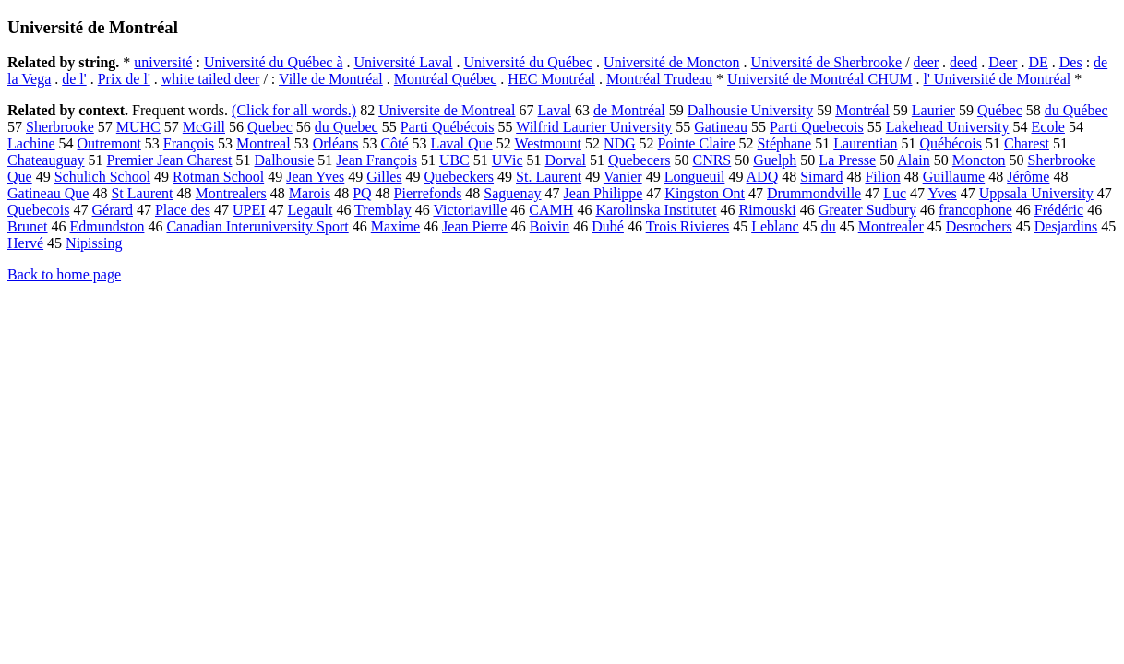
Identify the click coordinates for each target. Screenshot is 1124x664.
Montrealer (891, 226)
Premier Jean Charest (170, 160)
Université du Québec (528, 62)
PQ (362, 193)
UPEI (249, 210)
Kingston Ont (704, 193)
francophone (975, 210)
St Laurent (142, 193)
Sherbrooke (60, 127)
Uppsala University (1036, 193)
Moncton (979, 160)
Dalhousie (284, 160)
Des (1070, 62)
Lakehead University (948, 127)
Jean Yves (315, 176)
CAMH (551, 210)
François (188, 143)
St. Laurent (548, 176)
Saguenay (512, 193)
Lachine (31, 143)
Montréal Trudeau (659, 79)
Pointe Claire (696, 143)
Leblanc (775, 226)
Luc (894, 193)
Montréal (862, 110)
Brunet (27, 226)
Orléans (336, 143)
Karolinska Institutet (655, 210)
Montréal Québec (445, 79)
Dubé (608, 226)
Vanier (623, 176)
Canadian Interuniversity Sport (257, 226)
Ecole (1048, 127)
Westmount (547, 143)
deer (926, 62)
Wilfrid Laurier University (594, 127)
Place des (182, 210)
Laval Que (462, 143)
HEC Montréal (551, 79)
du (828, 226)
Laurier (933, 110)
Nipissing (94, 243)
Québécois (951, 143)
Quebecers (639, 160)
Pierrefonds (428, 193)
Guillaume (954, 176)
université (163, 62)
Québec (999, 110)
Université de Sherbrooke (827, 62)
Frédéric (1058, 210)
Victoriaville (470, 210)
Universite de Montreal (446, 110)
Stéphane (785, 143)
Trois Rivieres (688, 226)
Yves (942, 193)
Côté (394, 143)
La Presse (847, 160)
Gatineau (720, 127)
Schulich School (102, 176)
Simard (821, 176)
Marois (309, 193)
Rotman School (218, 176)
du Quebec (346, 127)
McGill (204, 127)
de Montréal (629, 110)
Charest (1026, 143)
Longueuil (694, 176)
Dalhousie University (750, 110)
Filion (882, 176)
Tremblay (383, 210)
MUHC (138, 127)
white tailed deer (210, 79)
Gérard (112, 210)
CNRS (711, 160)
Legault (310, 210)
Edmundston (107, 226)
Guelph (774, 160)
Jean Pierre (475, 226)
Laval (554, 110)
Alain (913, 160)
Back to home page (64, 274)
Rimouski (766, 210)
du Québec (1076, 110)
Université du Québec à (273, 62)
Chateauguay (46, 160)
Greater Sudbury (867, 210)
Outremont (109, 143)
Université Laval (402, 62)
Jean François (376, 160)
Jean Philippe (603, 193)
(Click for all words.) (294, 110)
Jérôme (1028, 176)
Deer (1002, 62)
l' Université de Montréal (997, 79)
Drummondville (814, 193)
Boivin (550, 226)
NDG (620, 143)
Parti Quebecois (817, 127)
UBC (454, 160)
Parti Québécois (448, 127)
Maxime (395, 226)
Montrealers (231, 193)
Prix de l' (124, 79)
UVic (507, 160)
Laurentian (865, 143)
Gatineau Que (48, 193)
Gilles (383, 176)
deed (963, 62)
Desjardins (1065, 226)
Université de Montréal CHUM (819, 79)
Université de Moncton (672, 62)
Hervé (25, 243)
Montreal (263, 143)
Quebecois (38, 210)
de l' (74, 79)
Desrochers (979, 226)
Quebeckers (459, 176)
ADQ (763, 176)
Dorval (565, 160)
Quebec (270, 127)
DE (1037, 62)
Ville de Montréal (331, 79)
